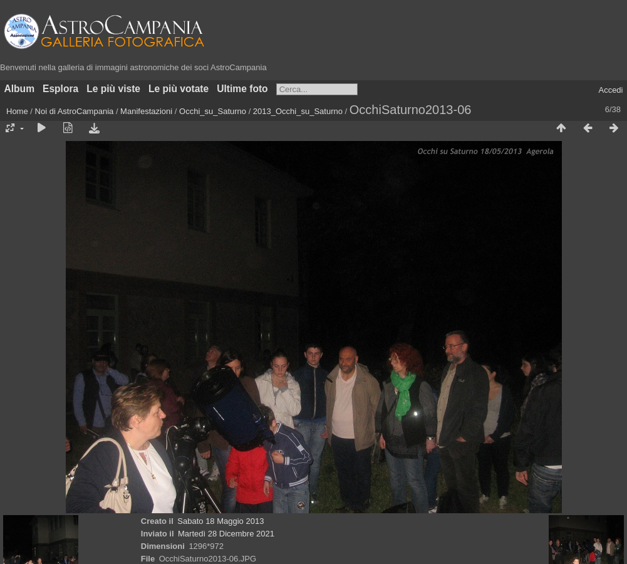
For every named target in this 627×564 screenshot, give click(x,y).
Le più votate (178, 88)
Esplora (60, 88)
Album (19, 88)
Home (17, 111)
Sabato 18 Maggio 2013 (220, 521)
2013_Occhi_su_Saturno (298, 111)
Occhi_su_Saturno (212, 111)
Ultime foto (242, 88)
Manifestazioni (146, 111)
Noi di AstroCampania (74, 111)
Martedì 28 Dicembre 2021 (226, 533)
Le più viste (113, 88)
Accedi (610, 90)
